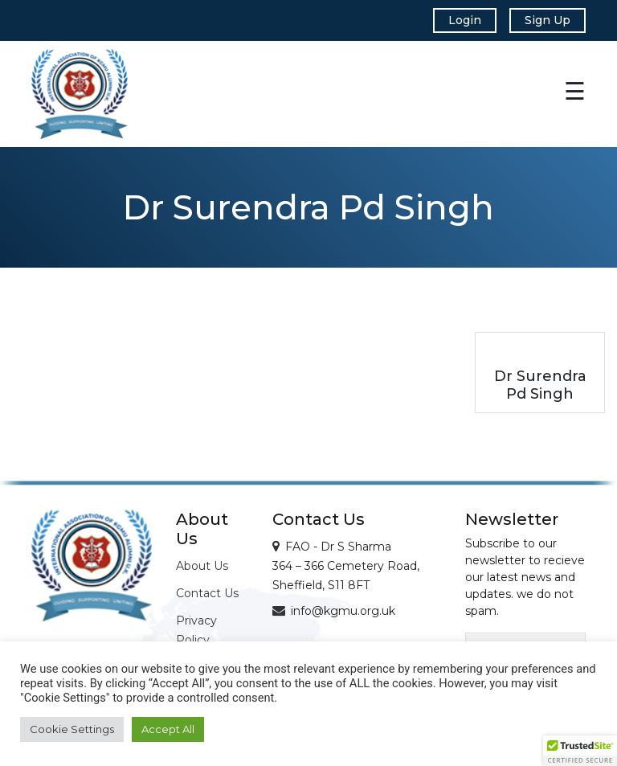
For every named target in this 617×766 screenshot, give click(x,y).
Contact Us (207, 593)
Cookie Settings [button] (72, 729)
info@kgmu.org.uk (343, 611)
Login (464, 20)
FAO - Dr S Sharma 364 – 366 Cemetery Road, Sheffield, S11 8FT (345, 565)
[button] (580, 750)
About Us (202, 566)
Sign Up (547, 20)
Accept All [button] (167, 729)
